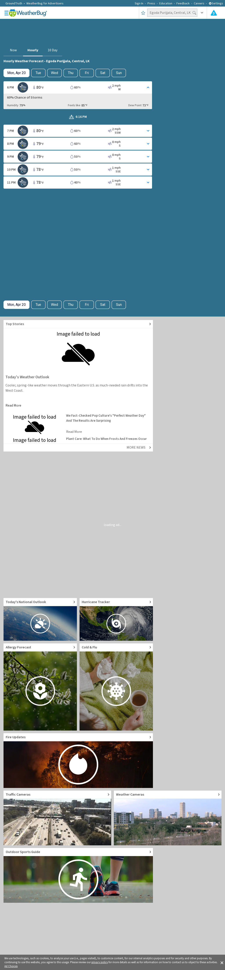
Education (165, 3)
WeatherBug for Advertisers (45, 3)
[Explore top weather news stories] (78, 324)
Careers (199, 3)
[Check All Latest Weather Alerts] (214, 13)
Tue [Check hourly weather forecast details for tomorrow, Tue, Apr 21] (38, 73)
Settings (216, 3)
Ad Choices (11, 966)
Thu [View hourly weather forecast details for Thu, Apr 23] (70, 73)
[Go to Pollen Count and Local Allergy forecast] (40, 686)
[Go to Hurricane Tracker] (116, 619)
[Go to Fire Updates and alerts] (78, 760)
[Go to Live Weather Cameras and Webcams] (167, 818)
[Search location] (172, 13)
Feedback (183, 3)
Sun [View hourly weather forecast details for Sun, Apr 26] (119, 73)
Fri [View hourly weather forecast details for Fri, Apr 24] (87, 73)
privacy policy (99, 962)
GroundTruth (13, 3)
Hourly (32, 50)
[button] (222, 962)
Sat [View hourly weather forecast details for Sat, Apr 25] (102, 73)
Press (151, 3)
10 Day (52, 50)
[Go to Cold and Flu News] (116, 686)
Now (13, 50)
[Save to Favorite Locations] (143, 13)
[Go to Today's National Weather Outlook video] (40, 619)
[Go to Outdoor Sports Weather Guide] (78, 875)
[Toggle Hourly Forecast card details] (78, 87)
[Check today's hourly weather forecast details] (16, 73)
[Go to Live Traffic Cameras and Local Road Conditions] (57, 818)
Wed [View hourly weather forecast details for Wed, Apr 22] (54, 73)
